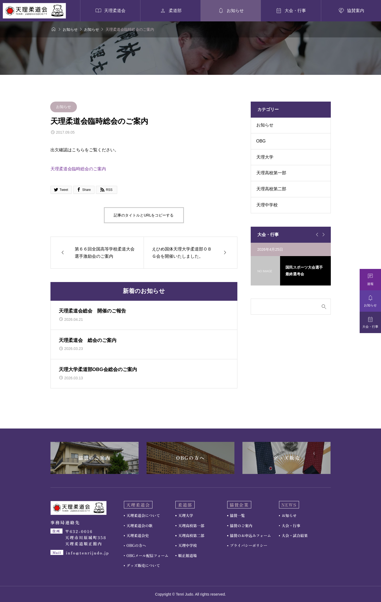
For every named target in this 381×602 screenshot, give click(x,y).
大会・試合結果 (295, 535)
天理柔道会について (143, 515)
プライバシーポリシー (248, 545)
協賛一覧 (237, 515)
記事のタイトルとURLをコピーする (144, 215)
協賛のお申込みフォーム (250, 535)
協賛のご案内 (241, 525)
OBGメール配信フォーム (147, 555)
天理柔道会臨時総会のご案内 (78, 169)
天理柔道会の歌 (140, 525)
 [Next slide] (323, 235)
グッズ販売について (143, 565)
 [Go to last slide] (316, 235)
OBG (261, 141)
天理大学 (264, 157)
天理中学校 (267, 205)
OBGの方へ (136, 545)
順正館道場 (187, 555)
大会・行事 (291, 525)
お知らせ (63, 107)
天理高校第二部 (271, 189)
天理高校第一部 (271, 173)
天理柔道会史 (138, 535)
